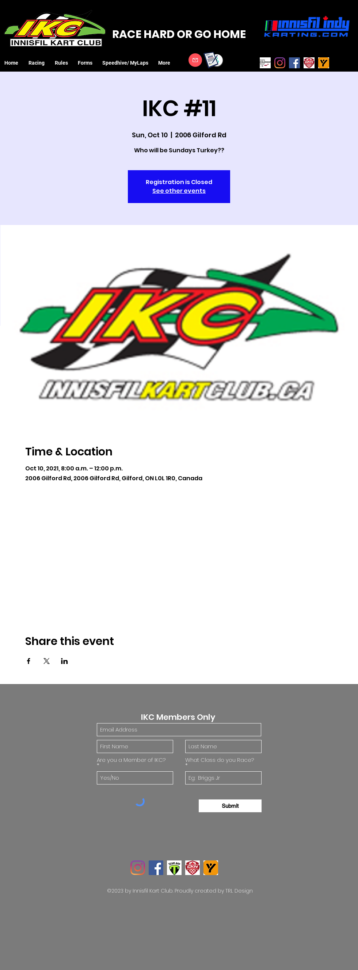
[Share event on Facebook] (28, 661)
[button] (38, 62)
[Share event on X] (46, 661)
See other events (179, 191)
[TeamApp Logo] (174, 867)
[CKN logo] (309, 62)
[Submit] (230, 805)
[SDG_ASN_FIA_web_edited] (265, 62)
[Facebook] (294, 62)
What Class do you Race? (219, 760)
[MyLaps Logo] (323, 62)
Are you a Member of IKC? (131, 760)
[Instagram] (279, 62)
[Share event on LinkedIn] (64, 661)
